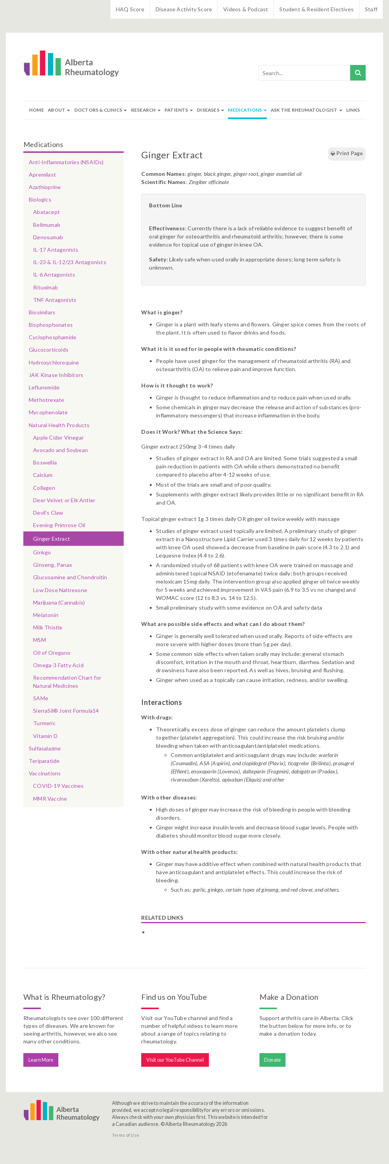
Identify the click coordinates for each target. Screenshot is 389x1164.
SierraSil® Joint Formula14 (66, 710)
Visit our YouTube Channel (175, 1060)
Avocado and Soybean (60, 450)
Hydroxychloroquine (54, 362)
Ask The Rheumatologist (306, 110)
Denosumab (48, 237)
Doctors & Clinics (100, 110)
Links (353, 110)
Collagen (44, 487)
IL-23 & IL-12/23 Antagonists (69, 262)
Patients (179, 110)
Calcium (43, 475)
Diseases (210, 110)
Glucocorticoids (48, 349)
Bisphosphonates (51, 324)
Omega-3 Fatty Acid (58, 665)
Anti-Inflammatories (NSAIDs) (66, 162)
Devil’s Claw (48, 512)
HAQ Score (130, 9)
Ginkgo (42, 552)
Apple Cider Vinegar (58, 437)
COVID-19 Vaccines (58, 785)
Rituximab (45, 287)
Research (146, 110)
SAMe (40, 698)
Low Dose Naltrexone (60, 590)
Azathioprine (45, 187)
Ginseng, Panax (52, 564)
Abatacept (46, 212)
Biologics (40, 199)
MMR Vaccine (50, 798)
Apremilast (42, 174)
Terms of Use (125, 1135)
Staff (371, 9)
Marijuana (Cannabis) (59, 602)
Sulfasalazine (45, 748)
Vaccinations (45, 773)
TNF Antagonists (54, 299)
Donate (272, 1060)
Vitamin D (45, 736)
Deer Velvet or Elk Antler (64, 500)
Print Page (346, 153)
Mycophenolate (48, 412)
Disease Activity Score (184, 9)
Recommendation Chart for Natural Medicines (67, 681)
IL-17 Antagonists (55, 249)
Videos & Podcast (245, 9)
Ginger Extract (51, 538)
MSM (39, 639)
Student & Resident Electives (316, 9)
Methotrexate (46, 399)
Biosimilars (42, 312)
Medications (247, 110)
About (59, 110)
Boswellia (45, 462)
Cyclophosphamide (52, 337)
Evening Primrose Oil (59, 525)
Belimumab (46, 224)
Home (36, 110)
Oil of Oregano (51, 652)
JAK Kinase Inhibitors (56, 375)
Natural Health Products (59, 425)
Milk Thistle (47, 627)
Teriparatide (44, 760)
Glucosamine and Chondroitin (70, 577)
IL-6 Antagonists (54, 274)
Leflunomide (44, 387)
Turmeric (44, 723)
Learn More (41, 1060)
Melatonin (45, 615)
